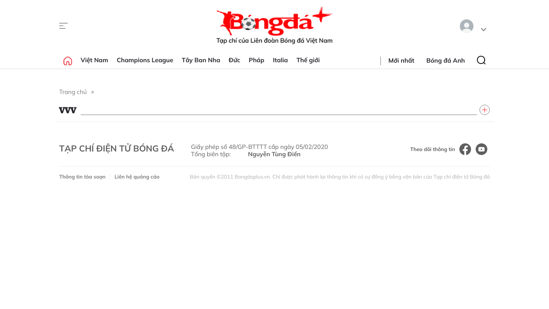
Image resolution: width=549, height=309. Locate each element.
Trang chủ (73, 92)
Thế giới (308, 60)
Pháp (256, 60)
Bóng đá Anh (445, 60)
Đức (234, 60)
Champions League (145, 60)
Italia (280, 60)
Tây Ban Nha (201, 60)
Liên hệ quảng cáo (137, 176)
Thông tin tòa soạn (82, 176)
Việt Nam (94, 60)
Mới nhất (401, 60)
